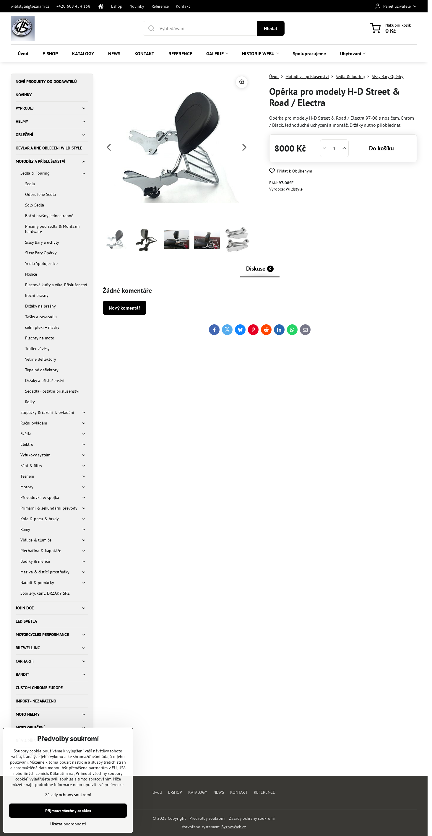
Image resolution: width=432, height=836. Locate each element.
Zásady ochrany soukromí (252, 818)
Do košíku (381, 148)
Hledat (270, 28)
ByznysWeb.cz (233, 827)
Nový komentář (124, 308)
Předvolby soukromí (207, 818)
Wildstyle (294, 189)
